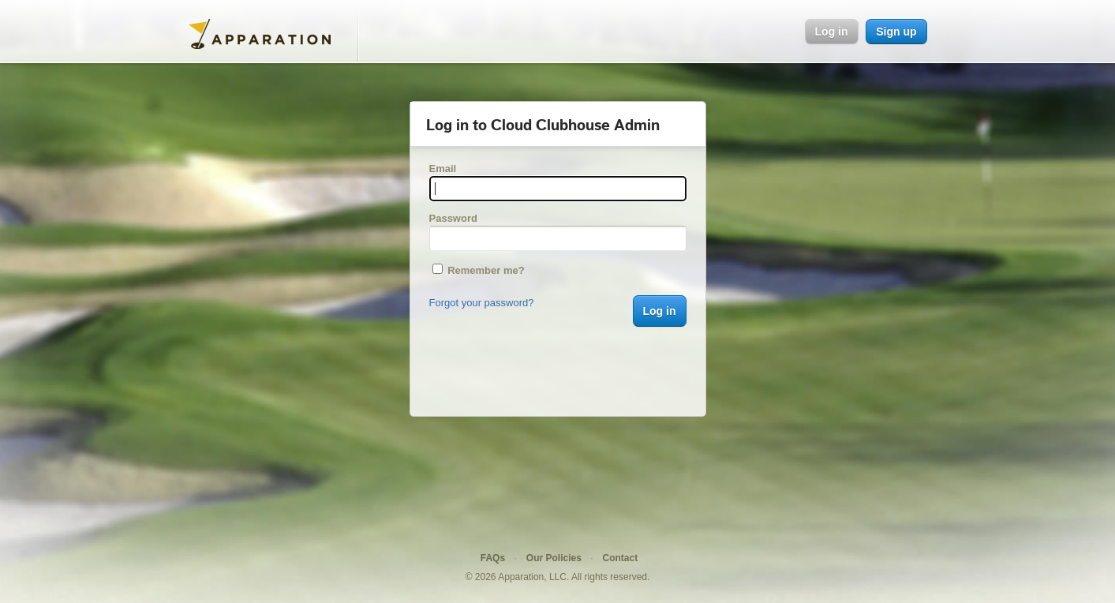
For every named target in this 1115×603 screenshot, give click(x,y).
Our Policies (554, 558)
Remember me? (478, 270)
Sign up (896, 31)
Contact (620, 558)
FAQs (493, 558)
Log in (831, 31)
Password (453, 218)
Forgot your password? (481, 303)
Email (443, 168)
